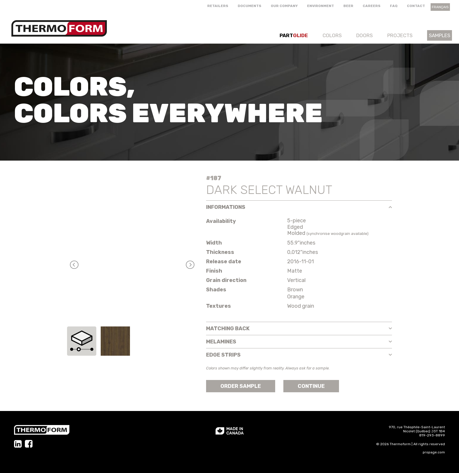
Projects (399, 35)
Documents (249, 6)
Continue (311, 386)
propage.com (434, 452)
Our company (284, 6)
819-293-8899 (432, 435)
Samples (439, 35)
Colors (332, 35)
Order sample (240, 386)
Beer (348, 6)
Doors (364, 35)
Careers (372, 6)
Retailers (217, 6)
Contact (416, 6)
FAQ (394, 6)
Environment (320, 6)
